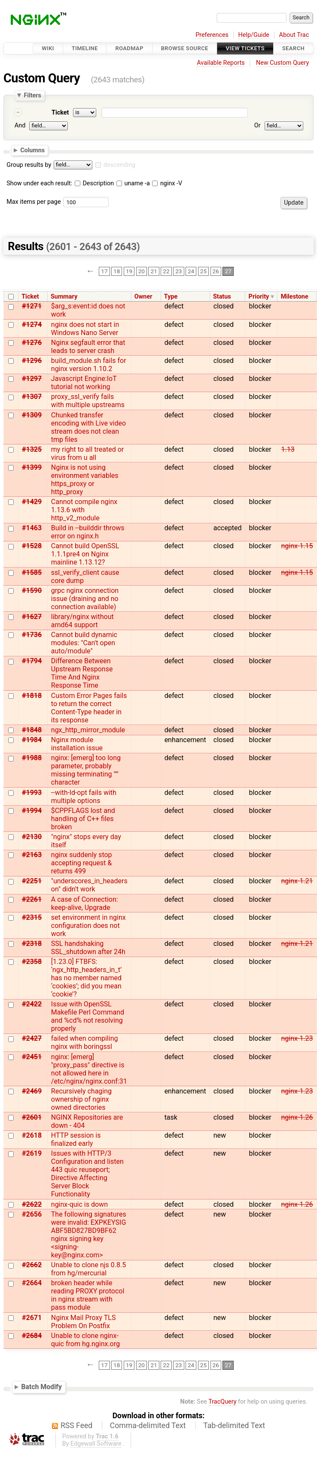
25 (203, 271)
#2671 (32, 1318)
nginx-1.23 (297, 1038)
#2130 (32, 837)
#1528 (32, 546)
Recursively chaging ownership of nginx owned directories (81, 1099)
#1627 (32, 617)
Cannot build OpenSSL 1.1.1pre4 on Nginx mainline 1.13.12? (85, 554)
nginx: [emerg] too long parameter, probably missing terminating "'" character (86, 770)
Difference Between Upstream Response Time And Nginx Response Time (82, 673)
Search (293, 48)
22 (166, 271)
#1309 (32, 415)
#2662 (32, 1265)
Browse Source (184, 48)
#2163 (32, 855)
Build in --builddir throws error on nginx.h (88, 532)
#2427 (32, 1038)
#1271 (32, 306)
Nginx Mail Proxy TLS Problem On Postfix (83, 1322)
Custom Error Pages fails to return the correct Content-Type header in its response (89, 708)
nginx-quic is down (79, 1204)
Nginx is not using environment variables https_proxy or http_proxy (85, 479)
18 (116, 271)
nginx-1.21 (297, 881)
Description (94, 183)
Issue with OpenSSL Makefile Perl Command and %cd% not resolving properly (87, 1016)
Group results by (28, 165)
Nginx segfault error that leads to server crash (88, 346)
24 (191, 271)
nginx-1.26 (297, 1117)
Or (257, 125)
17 (104, 271)
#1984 (32, 740)
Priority (259, 296)
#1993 (32, 792)
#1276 (32, 342)
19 (129, 271)
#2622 (32, 1204)
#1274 (32, 324)
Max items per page (33, 201)
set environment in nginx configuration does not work (88, 925)
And (20, 125)
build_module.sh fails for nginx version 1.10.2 (88, 364)
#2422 (32, 1004)
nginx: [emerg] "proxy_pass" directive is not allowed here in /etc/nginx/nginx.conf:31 (89, 1069)
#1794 (32, 661)
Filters (32, 95)
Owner (143, 296)
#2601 (32, 1117)
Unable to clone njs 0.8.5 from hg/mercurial (88, 1269)
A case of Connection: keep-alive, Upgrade (84, 903)
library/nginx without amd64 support (82, 621)
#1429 (32, 502)
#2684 (32, 1336)
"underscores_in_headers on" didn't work (89, 885)
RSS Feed (76, 1425)
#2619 (32, 1153)
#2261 (32, 899)
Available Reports (221, 62)
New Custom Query (282, 62)
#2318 (32, 943)
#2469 (32, 1091)
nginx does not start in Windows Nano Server (85, 328)
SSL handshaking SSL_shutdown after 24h (88, 947)
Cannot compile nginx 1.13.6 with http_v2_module (84, 510)
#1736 (32, 635)
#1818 (32, 696)
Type (170, 296)
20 (141, 271)
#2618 (32, 1135)
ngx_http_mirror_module (88, 730)
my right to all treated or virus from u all (87, 453)
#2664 (32, 1283)
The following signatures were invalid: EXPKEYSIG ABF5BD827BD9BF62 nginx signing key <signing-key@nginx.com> (88, 1234)
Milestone (294, 296)
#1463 (32, 528)
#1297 (32, 379)
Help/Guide (253, 35)
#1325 (32, 449)
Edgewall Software (96, 1443)
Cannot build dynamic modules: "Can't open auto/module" (84, 643)
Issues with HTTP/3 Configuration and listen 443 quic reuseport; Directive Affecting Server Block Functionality (87, 1173)
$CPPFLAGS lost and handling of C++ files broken (83, 818)
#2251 (32, 881)
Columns (32, 150)
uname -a (133, 183)
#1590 (32, 590)
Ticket (60, 112)
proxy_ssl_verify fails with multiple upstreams (88, 401)
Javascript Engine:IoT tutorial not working (84, 383)
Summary (64, 296)
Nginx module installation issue (77, 744)
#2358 (32, 961)
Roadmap (129, 48)
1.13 (287, 449)
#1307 (32, 397)
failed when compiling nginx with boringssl (84, 1042)
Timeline (85, 48)
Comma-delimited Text (148, 1425)
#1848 (32, 730)
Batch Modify (41, 1387)
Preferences (212, 35)
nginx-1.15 (297, 546)
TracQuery (222, 1401)
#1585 (32, 572)
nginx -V (167, 183)
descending (119, 165)
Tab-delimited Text (234, 1425)
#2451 (32, 1057)
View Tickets (245, 48)
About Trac (294, 35)
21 (154, 271)
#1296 (32, 360)
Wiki (48, 48)
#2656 (32, 1214)
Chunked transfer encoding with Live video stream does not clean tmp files (88, 427)
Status (222, 296)
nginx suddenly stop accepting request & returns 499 (81, 863)
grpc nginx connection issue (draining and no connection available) (85, 598)
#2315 (32, 917)
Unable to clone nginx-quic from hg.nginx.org (85, 1340)
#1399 (32, 467)
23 (178, 271)
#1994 (32, 810)
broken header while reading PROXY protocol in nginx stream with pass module (88, 1295)
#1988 (32, 758)
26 (216, 271)
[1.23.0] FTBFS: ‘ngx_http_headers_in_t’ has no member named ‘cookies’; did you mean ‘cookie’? (86, 977)
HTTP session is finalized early (76, 1139)
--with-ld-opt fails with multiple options (83, 796)
